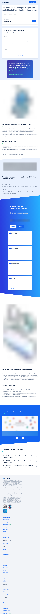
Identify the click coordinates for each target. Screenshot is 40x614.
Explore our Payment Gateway (15, 74)
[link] (13, 226)
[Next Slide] (23, 438)
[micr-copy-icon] (23, 43)
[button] (32, 2)
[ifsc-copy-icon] (12, 43)
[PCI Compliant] (5, 506)
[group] (20, 426)
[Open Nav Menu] (37, 2)
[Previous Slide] (17, 438)
